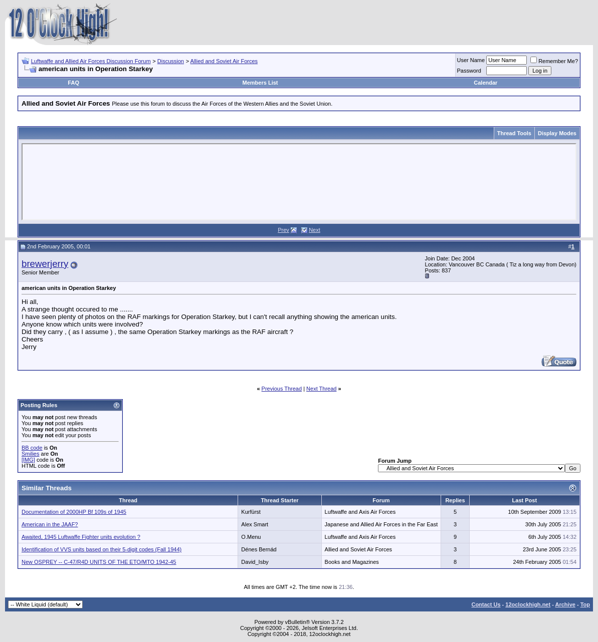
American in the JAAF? (50, 524)
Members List (260, 83)
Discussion (170, 61)
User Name (471, 60)
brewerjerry (45, 263)
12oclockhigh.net (527, 604)
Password (469, 71)
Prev (283, 230)
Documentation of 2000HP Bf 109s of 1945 (74, 512)
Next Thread (321, 389)
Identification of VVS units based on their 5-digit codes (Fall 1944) (101, 549)
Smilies (30, 454)
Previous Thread (282, 389)
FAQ (73, 83)
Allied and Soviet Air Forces (224, 61)
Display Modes (557, 133)
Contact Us (485, 604)
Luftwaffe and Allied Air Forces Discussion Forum (91, 61)
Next (314, 230)
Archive (565, 604)
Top (585, 604)
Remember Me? (554, 61)
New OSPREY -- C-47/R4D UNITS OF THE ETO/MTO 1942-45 (99, 562)
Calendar (485, 83)
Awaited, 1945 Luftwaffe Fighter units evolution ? (81, 537)
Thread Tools (514, 133)
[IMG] (28, 460)
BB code (32, 448)
